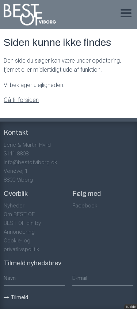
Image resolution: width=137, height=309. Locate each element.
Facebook (84, 205)
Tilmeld (16, 297)
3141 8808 (16, 153)
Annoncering (19, 232)
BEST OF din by (22, 223)
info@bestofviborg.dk (30, 162)
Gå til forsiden (21, 99)
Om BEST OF (19, 214)
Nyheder (14, 205)
